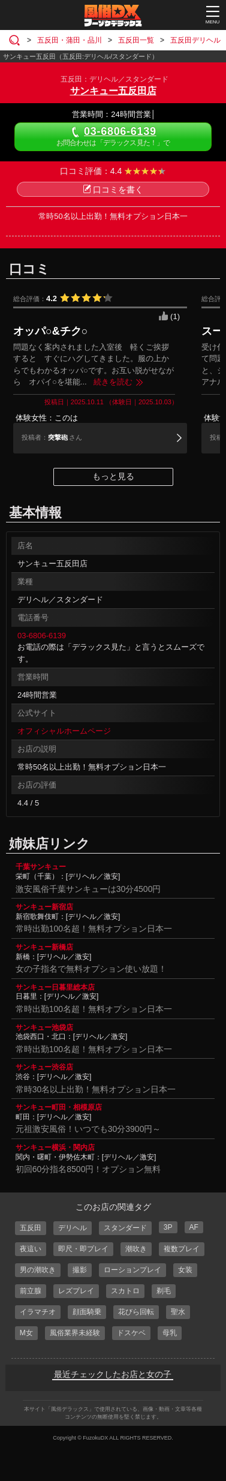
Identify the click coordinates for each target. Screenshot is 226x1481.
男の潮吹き (38, 1270)
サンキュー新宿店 (44, 907)
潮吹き (136, 1249)
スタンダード (125, 1228)
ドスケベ (131, 1333)
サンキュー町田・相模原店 (59, 1107)
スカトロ (125, 1291)
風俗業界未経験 (75, 1333)
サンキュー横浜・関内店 (55, 1147)
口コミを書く (112, 189)
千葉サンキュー (41, 867)
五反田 (30, 1228)
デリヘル (72, 1228)
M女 (26, 1333)
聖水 (178, 1312)
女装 (185, 1270)
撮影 (80, 1270)
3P (168, 1227)
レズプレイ (76, 1291)
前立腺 (30, 1291)
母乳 (169, 1333)
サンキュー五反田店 (113, 91)
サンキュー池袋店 (44, 1027)
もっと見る (113, 476)
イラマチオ (38, 1312)
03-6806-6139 (41, 635)
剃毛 (163, 1291)
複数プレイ (182, 1249)
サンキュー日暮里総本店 (55, 987)
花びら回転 (136, 1312)
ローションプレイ (132, 1270)
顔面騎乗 (87, 1312)
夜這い (30, 1249)
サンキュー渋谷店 (44, 1067)
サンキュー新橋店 (44, 947)
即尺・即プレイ (83, 1249)
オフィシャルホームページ (64, 730)
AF (193, 1227)
